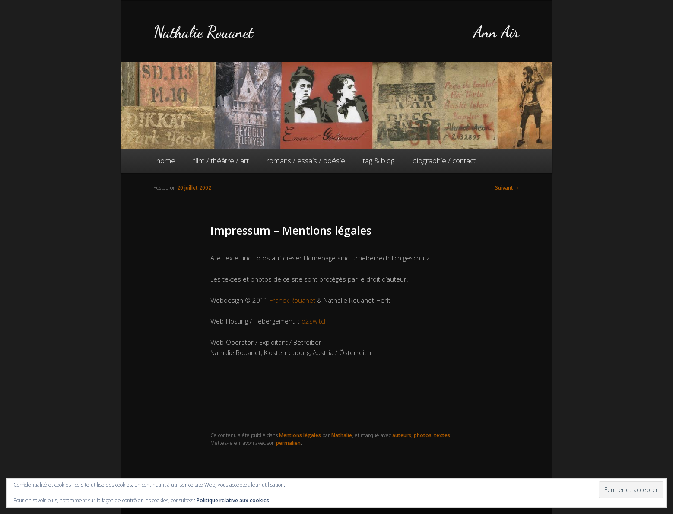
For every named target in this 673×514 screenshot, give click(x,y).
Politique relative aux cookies (233, 500)
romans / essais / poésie (306, 160)
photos (423, 435)
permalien (288, 443)
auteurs (401, 435)
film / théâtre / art (221, 160)
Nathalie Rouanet (203, 32)
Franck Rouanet (292, 300)
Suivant (507, 187)
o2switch (315, 321)
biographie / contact (444, 160)
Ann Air (496, 32)
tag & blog (378, 160)
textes (442, 435)
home (165, 160)
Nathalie (341, 435)
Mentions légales (300, 435)
